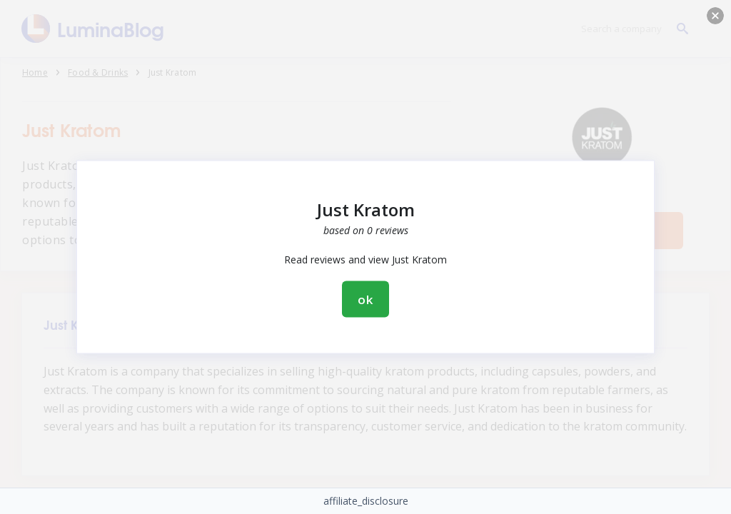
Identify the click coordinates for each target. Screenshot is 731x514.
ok (365, 299)
